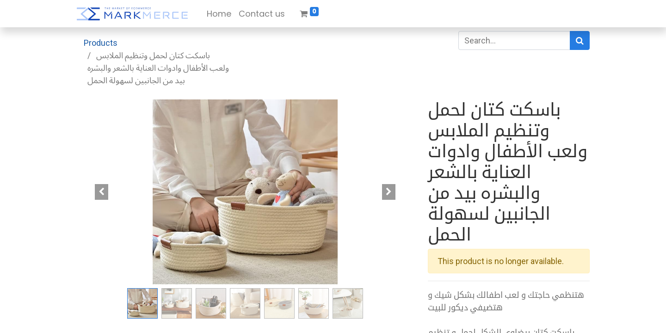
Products (100, 43)
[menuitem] (219, 14)
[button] (101, 192)
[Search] (580, 40)
